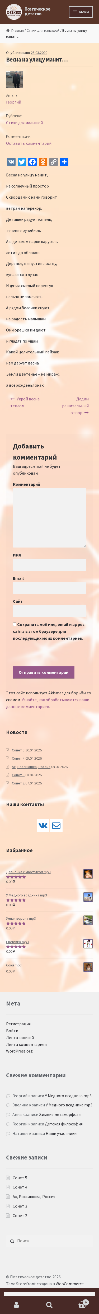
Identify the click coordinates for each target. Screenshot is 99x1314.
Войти (12, 1030)
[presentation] (53, 656)
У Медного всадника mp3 (68, 1095)
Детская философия (64, 1123)
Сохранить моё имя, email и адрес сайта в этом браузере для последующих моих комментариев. (48, 631)
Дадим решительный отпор (75, 405)
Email (18, 578)
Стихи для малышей (43, 30)
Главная (17, 30)
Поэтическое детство (37, 11)
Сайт (18, 601)
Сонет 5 (18, 750)
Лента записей (20, 1037)
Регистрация (18, 1023)
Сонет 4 (18, 758)
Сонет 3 (18, 775)
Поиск (49, 1305)
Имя (17, 555)
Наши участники (61, 1133)
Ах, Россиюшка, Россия (31, 766)
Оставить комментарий (28, 143)
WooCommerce (70, 1283)
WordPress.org (19, 1051)
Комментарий (26, 484)
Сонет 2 (18, 783)
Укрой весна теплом (25, 402)
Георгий (13, 102)
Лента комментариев (26, 1044)
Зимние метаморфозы (60, 1114)
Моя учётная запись (16, 1305)
